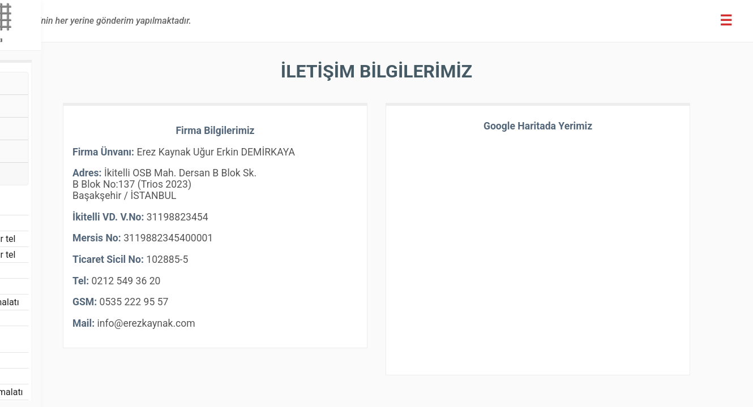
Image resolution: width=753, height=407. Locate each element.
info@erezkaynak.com (282, 331)
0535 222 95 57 (270, 310)
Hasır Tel (39, 86)
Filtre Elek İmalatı (64, 364)
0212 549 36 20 (262, 289)
